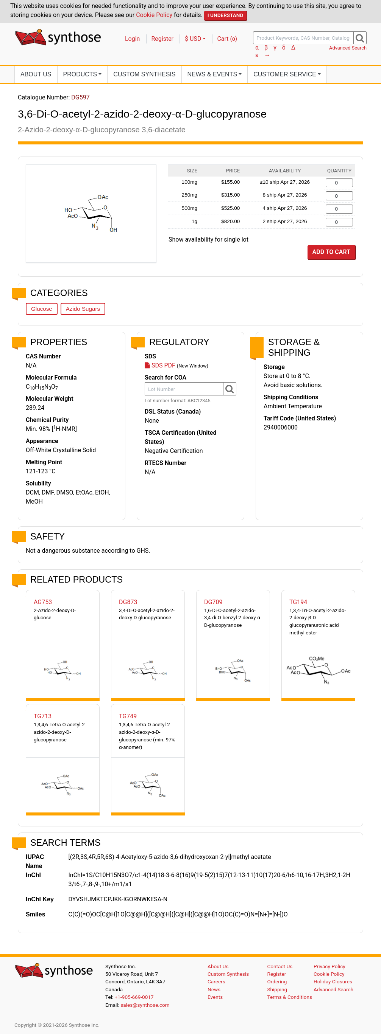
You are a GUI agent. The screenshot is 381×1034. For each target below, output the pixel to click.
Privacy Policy (329, 966)
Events (215, 997)
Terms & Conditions (289, 997)
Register (162, 38)
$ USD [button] (193, 38)
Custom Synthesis (144, 74)
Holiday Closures (333, 981)
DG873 (128, 602)
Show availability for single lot (208, 239)
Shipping (277, 989)
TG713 (43, 716)
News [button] (212, 74)
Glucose (41, 308)
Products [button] (80, 74)
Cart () (227, 38)
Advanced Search (348, 48)
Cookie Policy (154, 15)
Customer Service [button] (284, 74)
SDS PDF (160, 365)
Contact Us (280, 966)
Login (132, 38)
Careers (216, 981)
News (214, 989)
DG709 (213, 602)
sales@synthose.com (144, 1005)
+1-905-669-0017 (134, 997)
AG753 (43, 602)
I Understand (226, 15)
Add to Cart (331, 252)
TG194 (298, 602)
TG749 (128, 716)
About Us (36, 74)
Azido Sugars (83, 308)
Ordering (277, 981)
